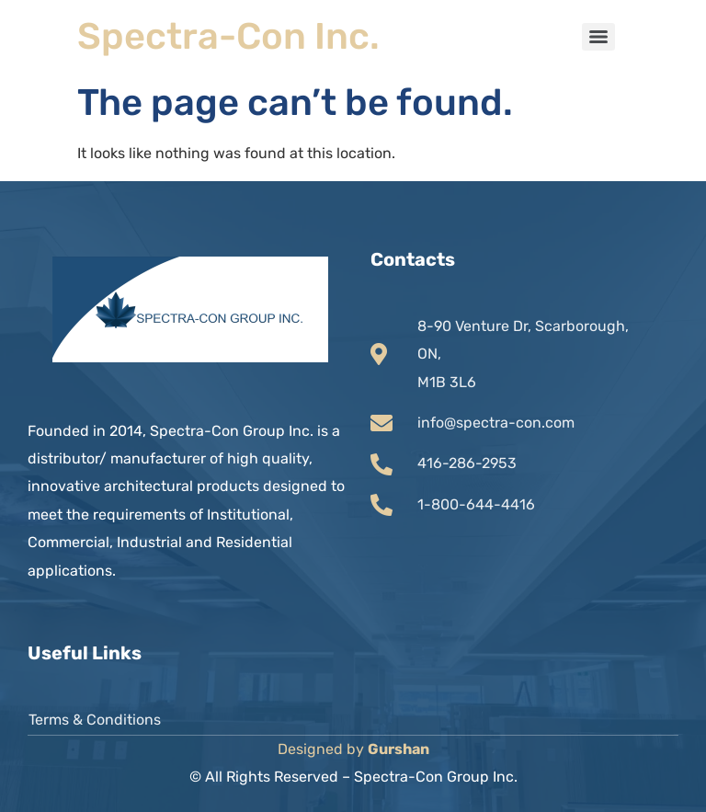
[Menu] (598, 37)
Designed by (353, 749)
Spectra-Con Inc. (228, 36)
